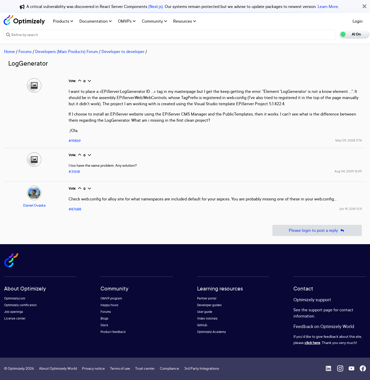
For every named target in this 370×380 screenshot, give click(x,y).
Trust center (145, 368)
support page (320, 310)
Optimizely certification (20, 305)
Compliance (169, 368)
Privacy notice (93, 368)
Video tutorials (207, 318)
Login (358, 21)
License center (14, 318)
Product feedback (113, 332)
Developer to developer (122, 51)
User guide (204, 312)
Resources (184, 21)
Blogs (104, 318)
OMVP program (111, 298)
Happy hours (109, 305)
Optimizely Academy (211, 332)
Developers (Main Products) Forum (66, 51)
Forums (25, 51)
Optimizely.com (14, 298)
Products (63, 21)
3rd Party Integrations (201, 368)
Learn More (328, 6)
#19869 (75, 140)
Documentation (95, 21)
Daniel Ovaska (34, 205)
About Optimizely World (58, 368)
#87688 (75, 209)
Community (154, 21)
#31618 (74, 171)
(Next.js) (155, 6)
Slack (104, 325)
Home (9, 51)
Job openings (13, 312)
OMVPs (127, 21)
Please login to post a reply (317, 230)
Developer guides (209, 305)
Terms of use (120, 368)
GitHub (202, 325)
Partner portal (206, 298)
